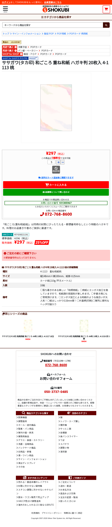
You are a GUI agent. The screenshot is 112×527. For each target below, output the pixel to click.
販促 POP (49, 33)
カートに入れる (56, 185)
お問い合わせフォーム (56, 378)
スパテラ (64, 443)
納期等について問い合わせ (56, 192)
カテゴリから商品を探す (56, 17)
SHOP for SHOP (10, 54)
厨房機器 (22, 417)
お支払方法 (65, 489)
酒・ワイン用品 (25, 455)
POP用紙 (61, 33)
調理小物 (64, 447)
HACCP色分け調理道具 (29, 501)
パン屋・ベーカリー (28, 50)
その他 (21, 466)
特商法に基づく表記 (73, 512)
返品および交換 (68, 493)
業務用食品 (23, 436)
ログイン (6, 2)
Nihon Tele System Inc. (57, 518)
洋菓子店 (22, 46)
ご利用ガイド (77, 477)
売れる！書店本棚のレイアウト (33, 481)
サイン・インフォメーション (26, 33)
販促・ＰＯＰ (30, 54)
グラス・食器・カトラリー (31, 440)
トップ (6, 33)
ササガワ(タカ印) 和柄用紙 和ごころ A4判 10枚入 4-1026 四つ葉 (84, 337)
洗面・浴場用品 (25, 443)
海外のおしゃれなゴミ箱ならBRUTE (36, 504)
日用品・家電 (24, 451)
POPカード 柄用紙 (78, 33)
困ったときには (68, 501)
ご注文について (68, 481)
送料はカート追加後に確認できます (56, 177)
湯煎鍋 (63, 451)
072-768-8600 (58, 214)
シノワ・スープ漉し (70, 421)
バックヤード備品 (27, 447)
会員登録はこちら (53, 2)
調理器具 (22, 421)
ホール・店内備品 (27, 424)
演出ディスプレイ (27, 462)
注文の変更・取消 (69, 497)
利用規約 (35, 512)
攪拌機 (63, 424)
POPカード (36, 46)
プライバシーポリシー (52, 512)
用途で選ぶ (7, 46)
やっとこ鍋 (65, 428)
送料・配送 (65, 485)
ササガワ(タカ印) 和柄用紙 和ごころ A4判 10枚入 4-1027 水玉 (28, 336)
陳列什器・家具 (25, 432)
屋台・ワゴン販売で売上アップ (33, 497)
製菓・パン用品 (26, 428)
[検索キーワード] (52, 25)
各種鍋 (63, 432)
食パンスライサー (69, 436)
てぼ (62, 440)
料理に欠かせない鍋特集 (30, 485)
